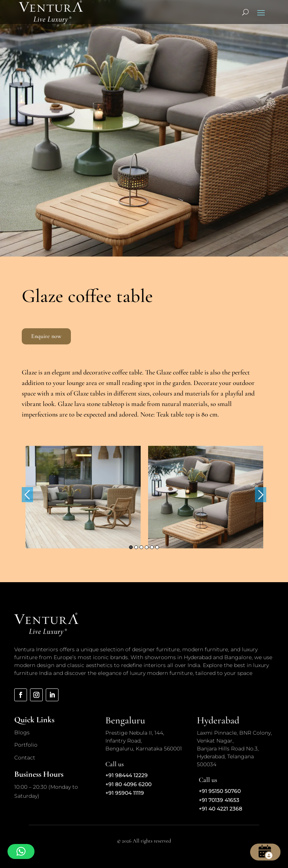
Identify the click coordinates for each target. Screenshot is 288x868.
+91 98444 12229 (126, 775)
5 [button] (152, 547)
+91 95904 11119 (124, 793)
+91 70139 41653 (219, 800)
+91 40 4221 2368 (220, 808)
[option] (83, 497)
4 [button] (146, 547)
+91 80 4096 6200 (128, 784)
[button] (21, 851)
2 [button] (136, 547)
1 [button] (131, 547)
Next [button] (260, 494)
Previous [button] (27, 494)
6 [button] (157, 547)
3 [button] (141, 547)
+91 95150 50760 (220, 791)
